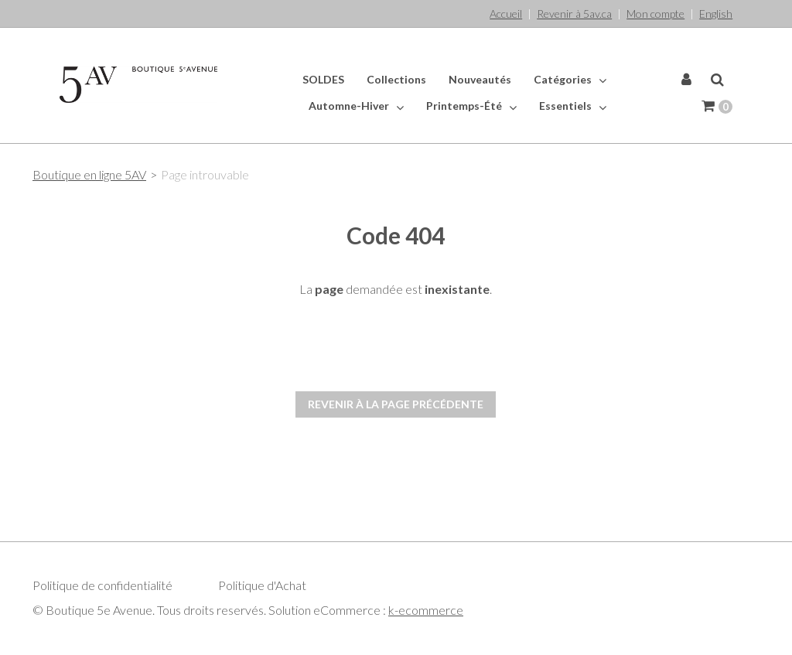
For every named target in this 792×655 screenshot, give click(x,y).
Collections (396, 79)
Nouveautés (480, 79)
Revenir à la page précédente (395, 404)
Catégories (570, 80)
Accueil (506, 13)
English (715, 13)
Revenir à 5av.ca (574, 13)
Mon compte (655, 13)
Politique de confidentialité (102, 585)
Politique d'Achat (262, 585)
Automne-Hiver (356, 106)
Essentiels (572, 106)
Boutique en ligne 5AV (89, 174)
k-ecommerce (425, 609)
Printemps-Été (471, 106)
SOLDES (323, 79)
